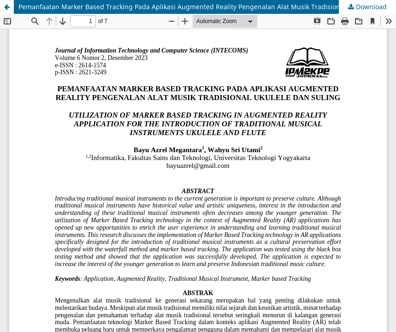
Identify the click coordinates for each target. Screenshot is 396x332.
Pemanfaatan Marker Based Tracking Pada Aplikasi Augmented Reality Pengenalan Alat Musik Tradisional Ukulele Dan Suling (207, 6)
